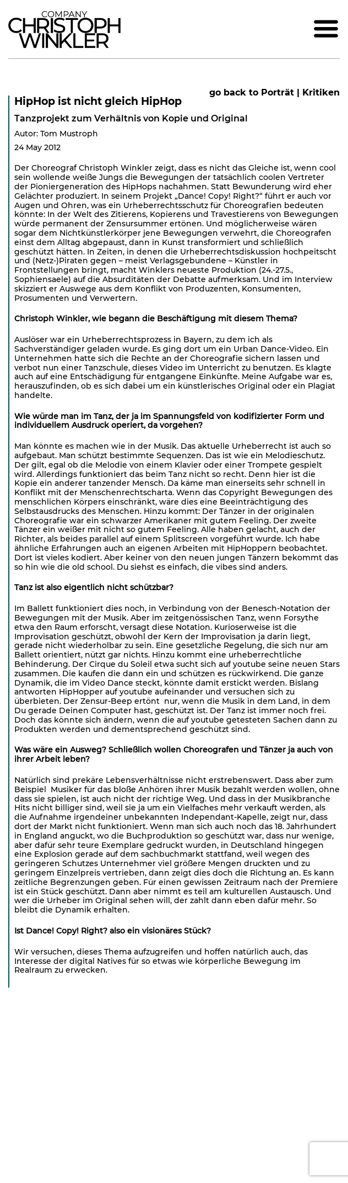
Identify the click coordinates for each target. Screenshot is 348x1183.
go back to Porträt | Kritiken (274, 92)
